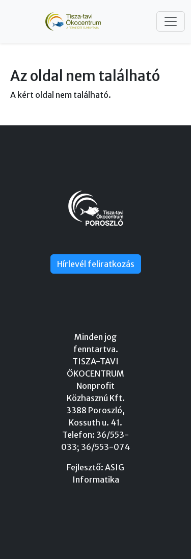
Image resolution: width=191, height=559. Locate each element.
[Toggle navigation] (170, 21)
